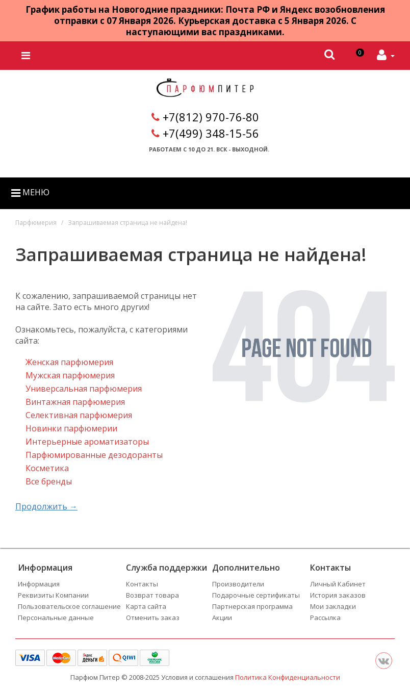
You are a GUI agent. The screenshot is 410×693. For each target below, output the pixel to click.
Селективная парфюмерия (78, 415)
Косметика (47, 468)
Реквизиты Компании (53, 595)
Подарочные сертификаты (256, 595)
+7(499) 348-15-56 (211, 133)
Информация (39, 583)
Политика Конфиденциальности (287, 677)
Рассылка (325, 617)
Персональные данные (56, 617)
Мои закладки (333, 606)
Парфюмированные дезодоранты (94, 454)
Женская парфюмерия (69, 362)
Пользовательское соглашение (69, 606)
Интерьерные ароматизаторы (87, 441)
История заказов (338, 595)
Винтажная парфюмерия (75, 401)
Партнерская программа (252, 606)
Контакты (142, 583)
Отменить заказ (153, 617)
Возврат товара (152, 595)
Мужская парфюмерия (70, 375)
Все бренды (48, 481)
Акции (222, 617)
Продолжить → (46, 506)
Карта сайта (146, 606)
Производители (238, 583)
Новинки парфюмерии (71, 428)
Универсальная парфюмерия (83, 388)
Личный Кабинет (338, 583)
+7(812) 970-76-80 (211, 116)
